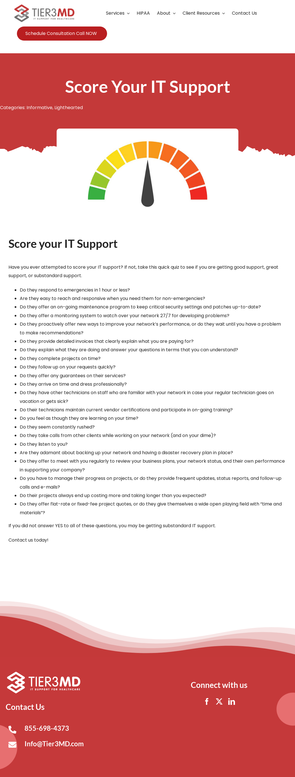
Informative (39, 107)
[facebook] (206, 701)
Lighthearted (68, 107)
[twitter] (219, 701)
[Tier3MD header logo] (44, 6)
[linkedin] (231, 701)
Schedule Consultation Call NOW (61, 33)
